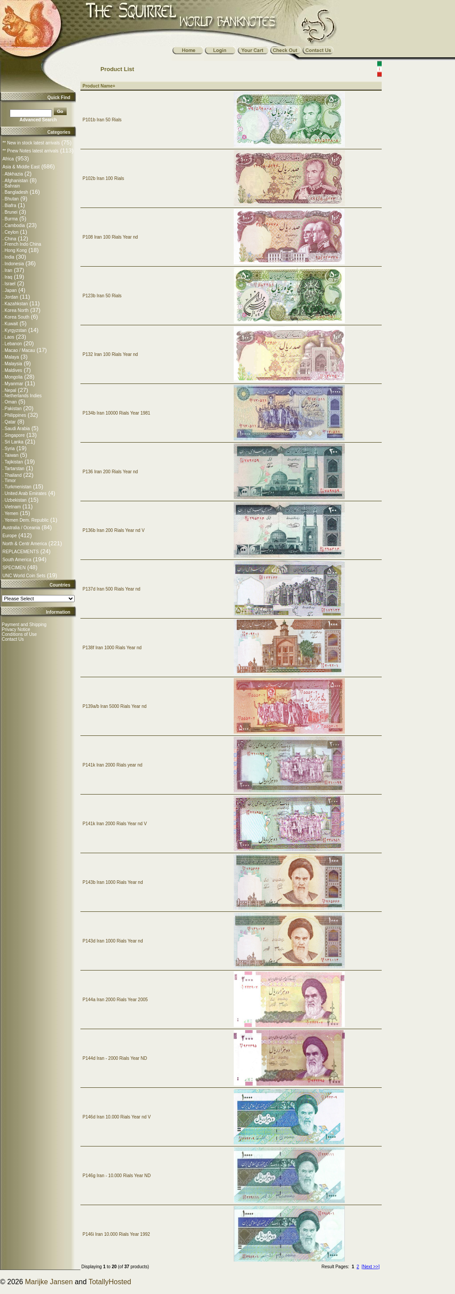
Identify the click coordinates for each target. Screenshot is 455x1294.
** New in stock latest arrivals (31, 142)
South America (16, 559)
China (10, 238)
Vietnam (12, 506)
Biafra (10, 205)
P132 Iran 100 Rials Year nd (110, 354)
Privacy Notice (16, 629)
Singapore (14, 435)
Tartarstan (14, 468)
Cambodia (14, 225)
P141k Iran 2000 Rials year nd (113, 765)
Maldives (13, 370)
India (9, 257)
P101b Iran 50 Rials (102, 119)
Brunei (10, 212)
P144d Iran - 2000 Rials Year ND (115, 1058)
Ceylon (11, 232)
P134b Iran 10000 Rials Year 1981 (116, 413)
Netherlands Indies (22, 395)
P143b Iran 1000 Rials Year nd (113, 882)
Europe (9, 535)
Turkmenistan (17, 486)
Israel (9, 283)
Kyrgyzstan (15, 330)
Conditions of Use (19, 634)
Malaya (11, 357)
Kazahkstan (16, 303)
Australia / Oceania (21, 527)
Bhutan (11, 198)
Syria (9, 448)
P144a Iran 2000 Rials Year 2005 (115, 999)
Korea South (16, 317)
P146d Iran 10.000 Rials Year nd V (117, 1116)
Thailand (12, 475)
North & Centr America (24, 543)
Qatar (10, 421)
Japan (10, 290)
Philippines (15, 415)
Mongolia (13, 377)
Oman (10, 401)
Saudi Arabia (17, 428)
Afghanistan (16, 180)
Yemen (11, 513)
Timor (10, 480)
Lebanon (13, 343)
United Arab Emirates (25, 493)
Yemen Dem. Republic (26, 520)
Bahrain (12, 186)
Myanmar (13, 383)
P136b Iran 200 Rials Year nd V (114, 530)
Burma (10, 218)
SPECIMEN (13, 567)
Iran (8, 270)
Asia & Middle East (21, 166)
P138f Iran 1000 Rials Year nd (112, 647)
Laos (9, 337)
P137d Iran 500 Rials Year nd (111, 589)
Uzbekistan (15, 500)
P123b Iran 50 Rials (102, 295)
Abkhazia (13, 174)
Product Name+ (99, 86)
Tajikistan (13, 461)
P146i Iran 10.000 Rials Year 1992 (116, 1234)
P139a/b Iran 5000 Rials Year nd (115, 706)
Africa (8, 158)
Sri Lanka (13, 441)
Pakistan (12, 408)
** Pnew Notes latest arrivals (30, 150)
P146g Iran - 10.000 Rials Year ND (117, 1175)
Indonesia (14, 263)
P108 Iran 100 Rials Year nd (110, 237)
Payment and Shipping (24, 624)
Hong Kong (15, 250)
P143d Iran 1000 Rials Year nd (113, 941)
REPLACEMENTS (20, 551)
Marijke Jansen (49, 1282)
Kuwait (11, 323)
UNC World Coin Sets (23, 575)
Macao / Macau (19, 350)
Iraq (8, 277)
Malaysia (13, 363)
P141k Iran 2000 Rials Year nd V (115, 823)
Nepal (10, 390)
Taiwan (11, 455)
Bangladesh (16, 192)
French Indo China (22, 244)
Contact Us (13, 639)
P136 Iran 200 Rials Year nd (110, 471)
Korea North (16, 310)
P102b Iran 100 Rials (103, 178)
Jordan (11, 297)
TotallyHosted (109, 1282)
